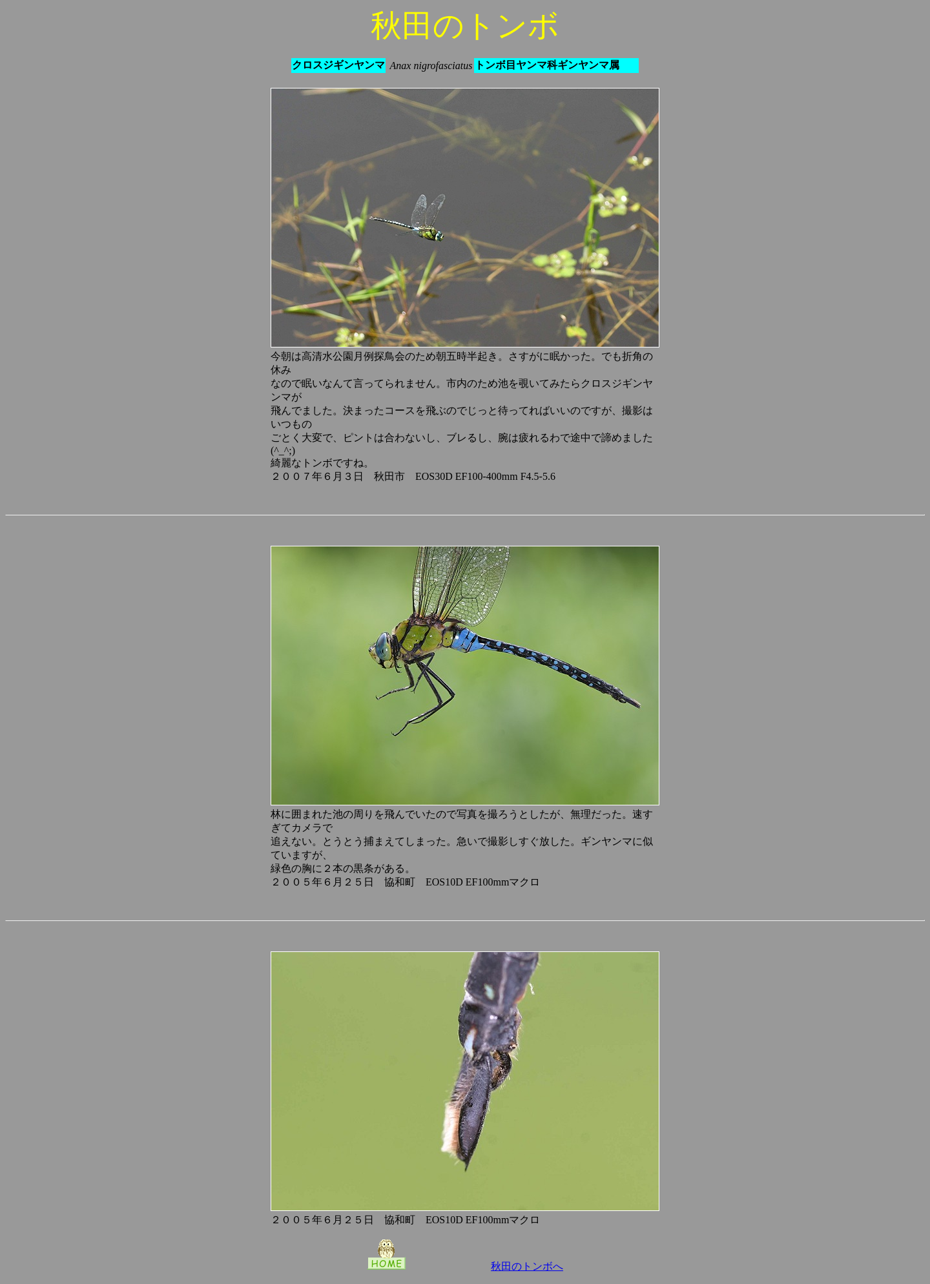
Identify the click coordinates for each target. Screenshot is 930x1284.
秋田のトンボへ (527, 1266)
